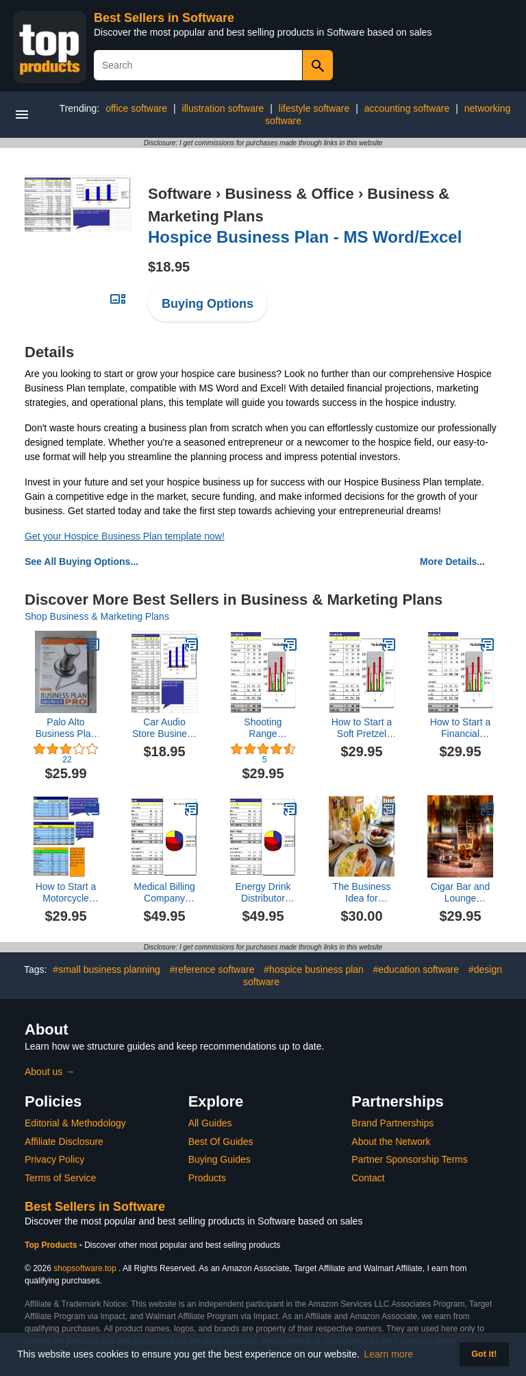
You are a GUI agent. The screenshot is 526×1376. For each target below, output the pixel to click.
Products (207, 1177)
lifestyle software (314, 108)
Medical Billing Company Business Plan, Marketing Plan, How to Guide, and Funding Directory (165, 892)
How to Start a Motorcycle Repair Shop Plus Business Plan (66, 892)
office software (136, 108)
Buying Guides (219, 1159)
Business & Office (289, 193)
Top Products (52, 1245)
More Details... (452, 561)
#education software (416, 969)
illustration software (223, 108)
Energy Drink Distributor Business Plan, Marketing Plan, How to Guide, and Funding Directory (263, 892)
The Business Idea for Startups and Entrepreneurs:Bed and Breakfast (361, 892)
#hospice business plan (314, 969)
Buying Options (207, 304)
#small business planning (106, 969)
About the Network (390, 1141)
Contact (367, 1177)
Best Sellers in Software (164, 18)
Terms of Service (60, 1177)
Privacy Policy (54, 1159)
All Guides (210, 1123)
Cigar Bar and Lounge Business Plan (460, 892)
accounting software (407, 108)
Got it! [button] (484, 1354)
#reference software (212, 969)
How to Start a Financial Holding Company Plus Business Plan (460, 728)
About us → (50, 1071)
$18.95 (169, 266)
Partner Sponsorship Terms (409, 1159)
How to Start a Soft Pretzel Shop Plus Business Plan (361, 728)
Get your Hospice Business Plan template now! (125, 536)
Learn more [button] (389, 1354)
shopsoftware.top (84, 1268)
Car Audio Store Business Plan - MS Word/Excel (164, 728)
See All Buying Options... (81, 561)
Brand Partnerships (392, 1123)
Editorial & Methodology (75, 1123)
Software (180, 193)
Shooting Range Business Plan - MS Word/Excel (263, 728)
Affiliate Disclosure (64, 1141)
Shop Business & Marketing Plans (97, 616)
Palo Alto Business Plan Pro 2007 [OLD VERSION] (65, 728)
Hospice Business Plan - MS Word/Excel (305, 237)
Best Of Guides (220, 1141)
